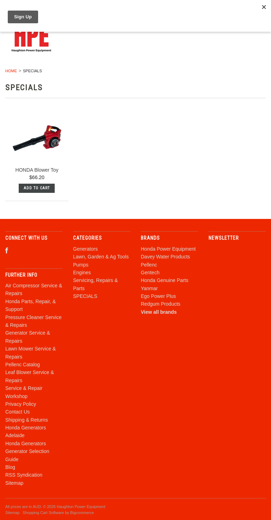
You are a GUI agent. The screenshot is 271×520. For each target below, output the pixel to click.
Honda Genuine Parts (164, 280)
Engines (82, 272)
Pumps (81, 265)
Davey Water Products (165, 256)
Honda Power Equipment (168, 249)
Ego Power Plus (158, 296)
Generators (85, 249)
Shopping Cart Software (43, 512)
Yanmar (149, 288)
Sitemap (14, 483)
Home (11, 71)
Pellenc (149, 265)
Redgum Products (160, 304)
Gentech (150, 272)
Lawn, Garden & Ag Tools (101, 256)
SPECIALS (85, 296)
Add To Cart (37, 188)
